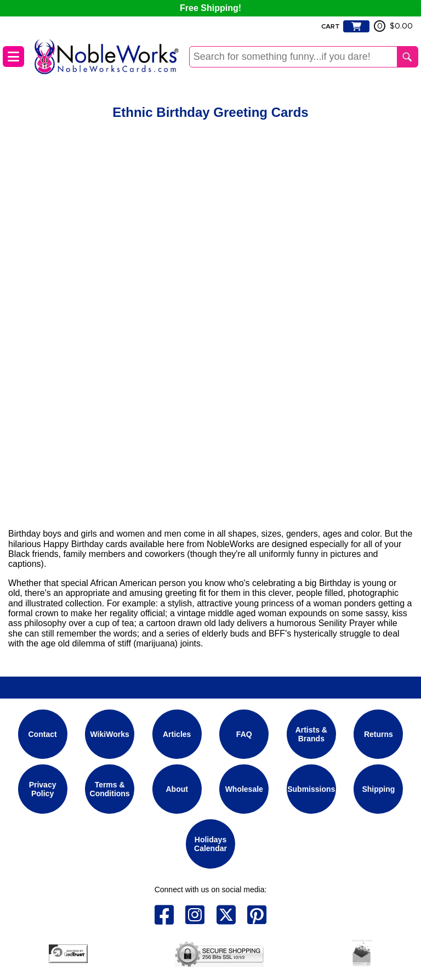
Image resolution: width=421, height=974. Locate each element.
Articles (177, 734)
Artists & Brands (311, 733)
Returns (378, 734)
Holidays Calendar (210, 843)
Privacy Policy (42, 788)
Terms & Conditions (110, 788)
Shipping (378, 789)
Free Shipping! (210, 8)
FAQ (244, 734)
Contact (43, 734)
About (176, 789)
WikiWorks (109, 734)
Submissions (311, 789)
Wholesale (244, 789)
